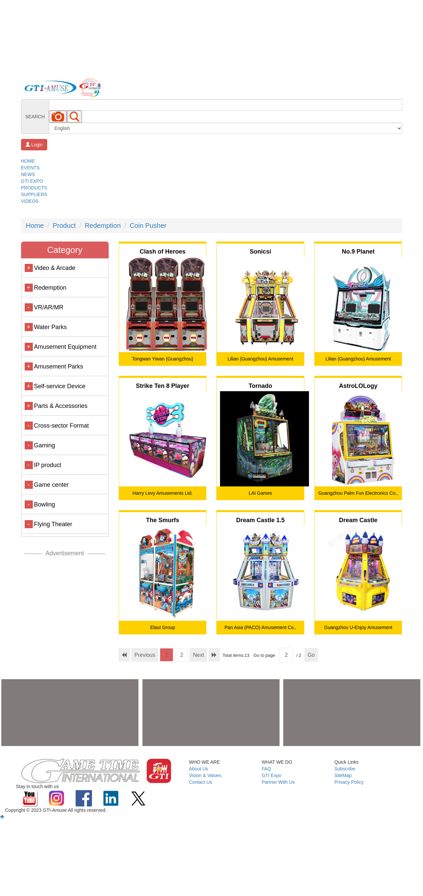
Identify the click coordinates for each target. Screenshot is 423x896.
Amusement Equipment (65, 346)
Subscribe (344, 768)
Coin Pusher (148, 225)
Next (198, 655)
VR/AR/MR (48, 307)
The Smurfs (162, 520)
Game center (51, 484)
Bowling (44, 504)
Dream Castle (358, 520)
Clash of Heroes (163, 251)
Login (34, 144)
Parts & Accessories (60, 406)
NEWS (28, 174)
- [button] (29, 307)
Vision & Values (205, 775)
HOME (28, 161)
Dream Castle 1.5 (260, 520)
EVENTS (30, 167)
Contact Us (200, 782)
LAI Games (260, 493)
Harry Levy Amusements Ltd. (162, 493)
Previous (144, 655)
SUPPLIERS (34, 194)
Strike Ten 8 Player (162, 386)
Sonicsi (260, 251)
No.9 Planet (358, 251)
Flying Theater (53, 524)
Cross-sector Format (61, 425)
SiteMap (342, 775)
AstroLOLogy (358, 386)
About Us (198, 768)
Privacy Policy (348, 782)
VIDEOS (30, 201)
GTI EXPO (32, 181)
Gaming (44, 445)
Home (35, 225)
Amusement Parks (58, 366)
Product (64, 225)
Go (311, 655)
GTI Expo (272, 775)
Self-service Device (59, 386)
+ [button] (28, 268)
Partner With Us (278, 782)
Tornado (260, 386)
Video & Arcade (54, 268)
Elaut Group (162, 627)
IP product (47, 465)
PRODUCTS (34, 187)
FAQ (266, 768)
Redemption (103, 225)
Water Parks (50, 327)
